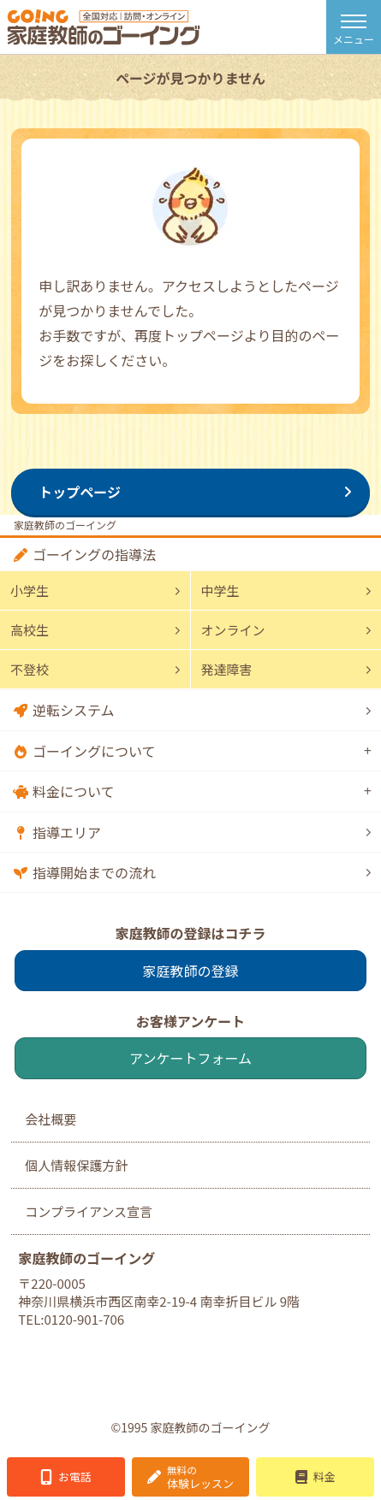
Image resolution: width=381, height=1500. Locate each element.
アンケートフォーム (190, 1058)
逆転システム (74, 710)
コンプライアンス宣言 (88, 1211)
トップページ (80, 491)
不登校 (29, 669)
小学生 (29, 590)
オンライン (233, 630)
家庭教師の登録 (190, 970)
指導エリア (67, 832)
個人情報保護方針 (76, 1165)
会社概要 (50, 1119)
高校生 (29, 630)
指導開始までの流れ (94, 872)
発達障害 (227, 669)
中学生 (220, 590)
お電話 (75, 1476)
